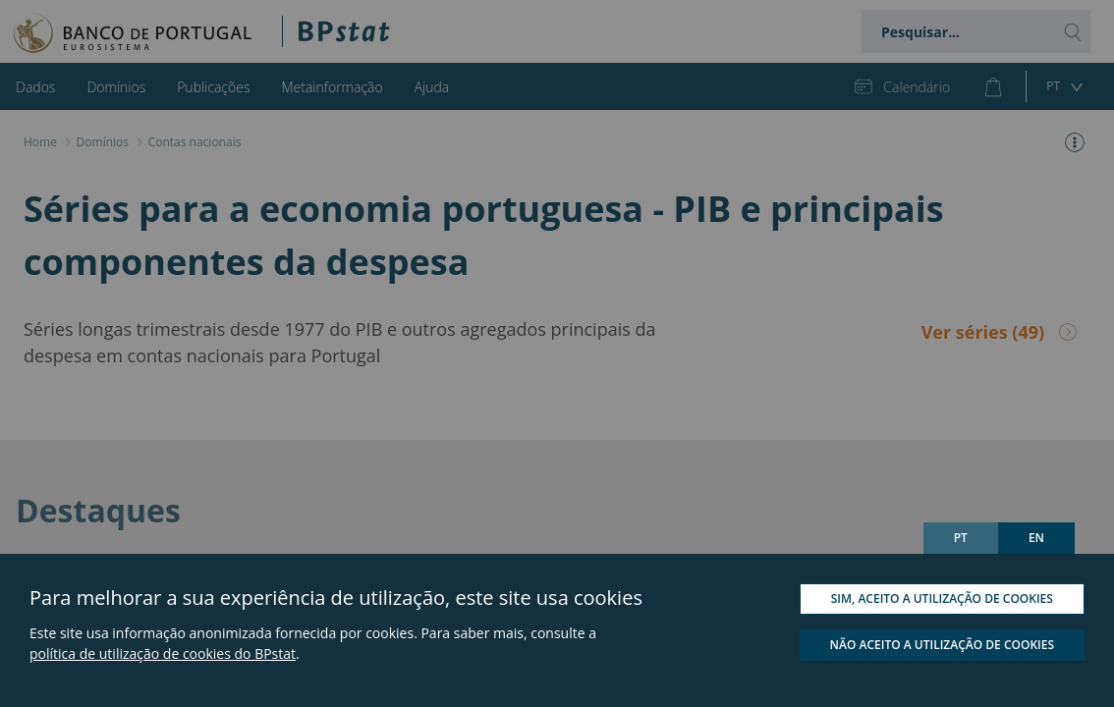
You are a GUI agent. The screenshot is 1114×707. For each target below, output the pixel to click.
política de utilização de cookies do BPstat (162, 653)
